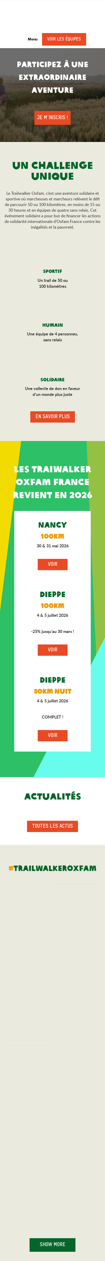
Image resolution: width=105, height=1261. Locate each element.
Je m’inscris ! (52, 117)
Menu (29, 39)
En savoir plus (52, 416)
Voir (52, 564)
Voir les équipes (64, 39)
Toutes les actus (52, 826)
